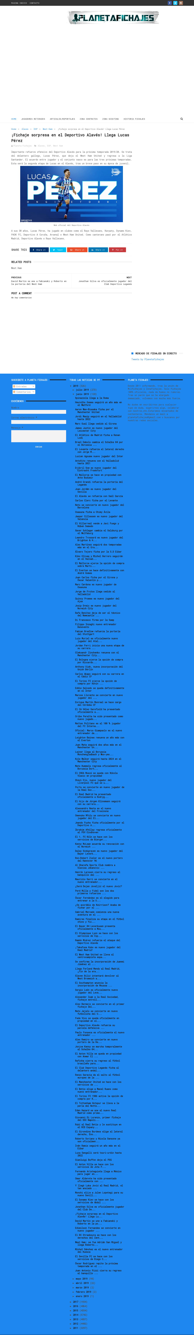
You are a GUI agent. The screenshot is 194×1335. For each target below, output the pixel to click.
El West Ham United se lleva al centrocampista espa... (94, 949)
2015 (76, 1303)
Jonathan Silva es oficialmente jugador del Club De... (99, 1201)
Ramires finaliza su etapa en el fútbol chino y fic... (99, 913)
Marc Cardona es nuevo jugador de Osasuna (95, 579)
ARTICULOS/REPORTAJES (62, 118)
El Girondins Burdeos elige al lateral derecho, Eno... (99, 1126)
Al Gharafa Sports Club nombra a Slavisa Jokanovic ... (95, 859)
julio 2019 (83, 382)
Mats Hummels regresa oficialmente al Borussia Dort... (98, 760)
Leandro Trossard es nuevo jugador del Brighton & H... (99, 532)
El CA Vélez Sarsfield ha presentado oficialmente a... (97, 704)
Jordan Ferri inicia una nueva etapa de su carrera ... (99, 640)
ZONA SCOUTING (110, 118)
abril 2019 (83, 1276)
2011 (76, 1321)
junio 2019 (83, 387)
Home (14, 118)
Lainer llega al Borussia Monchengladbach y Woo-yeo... (94, 746)
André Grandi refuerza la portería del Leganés (99, 476)
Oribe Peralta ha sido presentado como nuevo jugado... (99, 711)
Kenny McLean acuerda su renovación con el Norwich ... (99, 838)
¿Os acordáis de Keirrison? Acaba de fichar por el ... (98, 899)
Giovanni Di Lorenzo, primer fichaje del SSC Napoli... (98, 1112)
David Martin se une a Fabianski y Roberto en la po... (96, 1215)
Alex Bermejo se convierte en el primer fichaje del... (99, 998)
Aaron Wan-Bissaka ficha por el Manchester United (94, 404)
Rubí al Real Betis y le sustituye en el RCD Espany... (98, 1119)
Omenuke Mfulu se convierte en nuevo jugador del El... (97, 810)
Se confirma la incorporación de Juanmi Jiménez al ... (99, 956)
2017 (76, 1294)
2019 (76, 379)
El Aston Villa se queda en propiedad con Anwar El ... (98, 1048)
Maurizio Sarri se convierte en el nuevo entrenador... (96, 874)
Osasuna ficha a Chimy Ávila (92, 505)
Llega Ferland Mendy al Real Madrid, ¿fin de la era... (97, 963)
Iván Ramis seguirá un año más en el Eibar (97, 1140)
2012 (76, 1316)
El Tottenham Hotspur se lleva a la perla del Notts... (97, 1097)
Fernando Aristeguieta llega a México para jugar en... (98, 1166)
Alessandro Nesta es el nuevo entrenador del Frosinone (93, 803)
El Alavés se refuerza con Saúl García (99, 489)
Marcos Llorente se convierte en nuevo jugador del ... (99, 689)
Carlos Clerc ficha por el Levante (96, 493)
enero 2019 (83, 1289)
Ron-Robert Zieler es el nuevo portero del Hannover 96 (99, 852)
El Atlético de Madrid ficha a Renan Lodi (97, 429)
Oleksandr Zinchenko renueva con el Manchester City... (97, 647)
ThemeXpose (30, 1331)
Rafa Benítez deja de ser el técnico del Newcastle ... (97, 607)
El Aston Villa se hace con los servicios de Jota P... (94, 1159)
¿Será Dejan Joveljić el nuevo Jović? (98, 879)
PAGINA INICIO (19, 3)
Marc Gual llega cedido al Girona (95, 416)
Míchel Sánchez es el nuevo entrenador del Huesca (99, 1244)
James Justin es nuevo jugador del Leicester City (96, 422)
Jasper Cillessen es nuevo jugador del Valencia (99, 511)
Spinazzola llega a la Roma (92, 391)
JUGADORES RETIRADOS (33, 118)
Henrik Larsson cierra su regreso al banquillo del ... (97, 866)
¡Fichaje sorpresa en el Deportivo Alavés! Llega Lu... (96, 1208)
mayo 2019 (82, 1271)
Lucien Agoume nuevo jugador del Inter (99, 449)
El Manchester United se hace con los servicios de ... (98, 1076)
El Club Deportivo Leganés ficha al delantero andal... (97, 1062)
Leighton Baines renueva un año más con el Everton (99, 732)
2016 (76, 1299)
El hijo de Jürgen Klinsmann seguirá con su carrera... (97, 796)
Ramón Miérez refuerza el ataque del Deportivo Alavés (97, 935)
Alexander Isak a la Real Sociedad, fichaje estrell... (97, 991)
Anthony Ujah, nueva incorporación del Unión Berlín (99, 661)
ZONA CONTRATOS (89, 118)
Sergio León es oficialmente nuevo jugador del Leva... (96, 984)
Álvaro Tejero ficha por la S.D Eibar (98, 544)
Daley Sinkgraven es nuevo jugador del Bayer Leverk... (99, 845)
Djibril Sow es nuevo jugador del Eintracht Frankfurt (95, 462)
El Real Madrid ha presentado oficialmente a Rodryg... (93, 789)
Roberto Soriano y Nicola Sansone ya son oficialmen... (97, 1133)
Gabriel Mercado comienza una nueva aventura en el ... (97, 906)
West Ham (47, 129)
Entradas (20, 379)
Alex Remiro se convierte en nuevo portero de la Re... (96, 1034)
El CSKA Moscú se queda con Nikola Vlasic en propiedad (96, 767)
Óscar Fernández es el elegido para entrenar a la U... (97, 892)
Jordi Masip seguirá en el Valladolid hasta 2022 (98, 411)
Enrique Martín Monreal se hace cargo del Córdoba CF (98, 697)
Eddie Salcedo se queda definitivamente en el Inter (99, 682)
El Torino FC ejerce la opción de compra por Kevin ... (96, 675)
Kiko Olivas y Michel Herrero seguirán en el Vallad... (99, 551)
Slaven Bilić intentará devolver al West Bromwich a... (97, 970)
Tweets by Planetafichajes (147, 135)
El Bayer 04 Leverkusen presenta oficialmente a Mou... (95, 920)
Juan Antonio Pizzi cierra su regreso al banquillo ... (98, 1265)
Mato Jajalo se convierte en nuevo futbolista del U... (96, 1005)
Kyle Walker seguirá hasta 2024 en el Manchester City (98, 753)
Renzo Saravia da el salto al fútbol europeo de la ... (97, 1069)
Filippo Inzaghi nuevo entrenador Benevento (95, 619)
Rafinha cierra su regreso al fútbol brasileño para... (97, 1055)
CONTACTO (34, 3)
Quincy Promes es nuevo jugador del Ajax (97, 593)
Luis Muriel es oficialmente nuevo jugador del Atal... (96, 633)
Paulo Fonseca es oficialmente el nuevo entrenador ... (99, 1027)
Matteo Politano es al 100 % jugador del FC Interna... (98, 718)
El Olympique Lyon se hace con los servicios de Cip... (96, 928)
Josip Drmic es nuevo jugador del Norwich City (95, 600)
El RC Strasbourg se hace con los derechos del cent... (95, 1229)
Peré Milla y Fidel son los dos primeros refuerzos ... (94, 885)
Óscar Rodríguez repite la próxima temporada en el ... (96, 1258)
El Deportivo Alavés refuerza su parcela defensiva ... (95, 1020)
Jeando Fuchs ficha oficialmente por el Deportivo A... (99, 817)
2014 (76, 1307)
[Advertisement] (34, 61)
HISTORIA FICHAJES (134, 118)
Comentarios (22, 384)
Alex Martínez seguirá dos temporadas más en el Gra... (98, 539)
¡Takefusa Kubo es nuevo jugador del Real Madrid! (98, 942)
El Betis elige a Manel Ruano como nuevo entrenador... (96, 1083)
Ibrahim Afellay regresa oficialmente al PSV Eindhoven (98, 824)
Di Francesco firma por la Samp (94, 613)
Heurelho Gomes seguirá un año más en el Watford (98, 397)
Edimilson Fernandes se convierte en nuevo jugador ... (97, 1222)
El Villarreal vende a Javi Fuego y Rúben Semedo (97, 518)
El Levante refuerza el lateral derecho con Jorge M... (99, 444)
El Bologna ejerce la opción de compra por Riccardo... (99, 654)
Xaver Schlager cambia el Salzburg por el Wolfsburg (99, 525)
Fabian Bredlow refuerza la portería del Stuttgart (97, 626)
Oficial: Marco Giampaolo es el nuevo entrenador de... (98, 725)
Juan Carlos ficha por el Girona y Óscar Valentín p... (96, 572)
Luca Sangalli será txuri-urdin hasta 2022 (98, 1147)
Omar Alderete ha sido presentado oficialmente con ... (95, 1173)
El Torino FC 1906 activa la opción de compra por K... (99, 1090)
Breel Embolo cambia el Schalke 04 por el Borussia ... (99, 436)
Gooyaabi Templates (67, 1331)
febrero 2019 (84, 1284)
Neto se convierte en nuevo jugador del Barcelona (99, 499)
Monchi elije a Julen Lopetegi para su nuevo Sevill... (99, 1187)
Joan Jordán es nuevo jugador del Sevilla (95, 483)
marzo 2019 (83, 1280)
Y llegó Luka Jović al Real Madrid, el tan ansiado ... (99, 1180)
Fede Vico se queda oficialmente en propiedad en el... (97, 1013)
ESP (35, 129)
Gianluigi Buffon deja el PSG (93, 1152)
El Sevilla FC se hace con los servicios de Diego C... (93, 1251)
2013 (76, 1312)
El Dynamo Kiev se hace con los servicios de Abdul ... (94, 1194)
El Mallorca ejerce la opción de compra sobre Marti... (99, 558)
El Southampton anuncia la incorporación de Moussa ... (93, 977)
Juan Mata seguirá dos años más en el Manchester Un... (98, 739)
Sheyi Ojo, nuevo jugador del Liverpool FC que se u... (93, 774)
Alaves (25, 129)
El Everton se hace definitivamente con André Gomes (99, 565)
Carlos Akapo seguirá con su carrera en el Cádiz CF (99, 668)
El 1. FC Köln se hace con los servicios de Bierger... (93, 831)
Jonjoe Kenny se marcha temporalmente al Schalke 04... (98, 1041)
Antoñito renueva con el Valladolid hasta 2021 (97, 455)
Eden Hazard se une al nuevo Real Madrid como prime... (95, 1105)
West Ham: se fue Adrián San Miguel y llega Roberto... (98, 1236)
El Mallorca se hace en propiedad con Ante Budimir (98, 469)
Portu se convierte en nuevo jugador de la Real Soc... (99, 782)
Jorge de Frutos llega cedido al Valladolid (95, 586)
